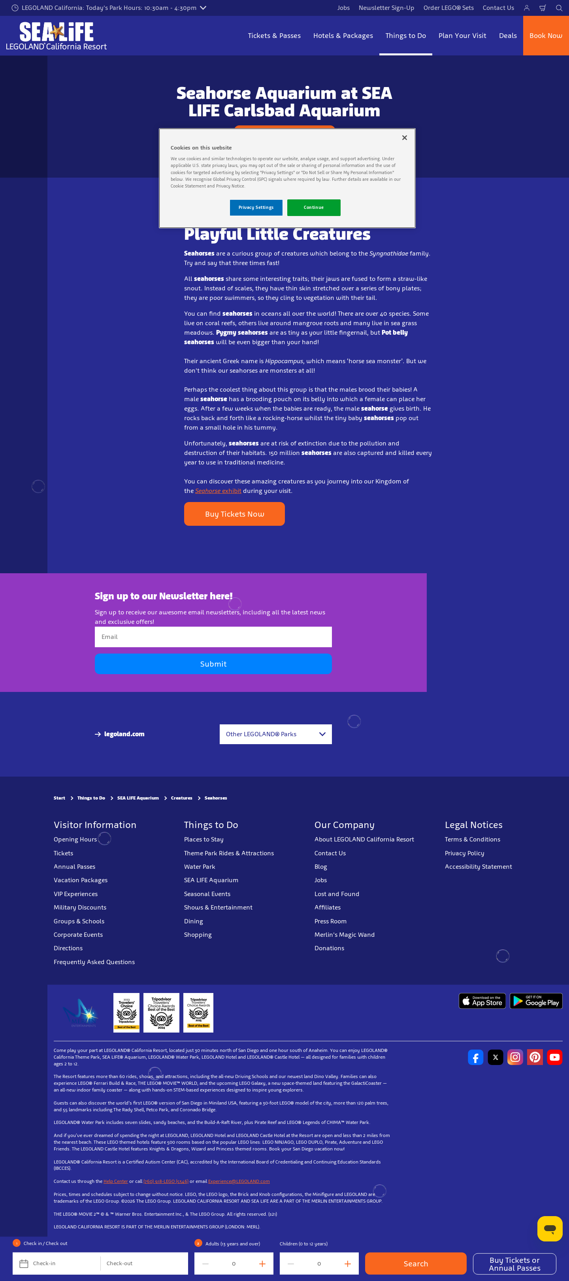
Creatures (181, 798)
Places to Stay (204, 839)
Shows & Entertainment (218, 907)
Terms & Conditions (472, 839)
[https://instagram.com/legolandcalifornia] (515, 1057)
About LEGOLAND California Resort (364, 839)
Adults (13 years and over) (232, 1244)
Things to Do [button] (406, 35)
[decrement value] (203, 1264)
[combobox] (276, 734)
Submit (213, 664)
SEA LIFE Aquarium (138, 798)
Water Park (199, 866)
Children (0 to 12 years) (304, 1244)
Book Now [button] (546, 35)
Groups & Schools (79, 921)
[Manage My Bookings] (526, 7)
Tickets (63, 853)
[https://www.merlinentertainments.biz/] (81, 1013)
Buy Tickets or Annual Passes (515, 1264)
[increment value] (263, 1264)
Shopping (198, 934)
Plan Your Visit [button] (462, 35)
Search (416, 1263)
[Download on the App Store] (482, 1001)
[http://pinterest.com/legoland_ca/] (535, 1057)
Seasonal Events (207, 894)
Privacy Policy (464, 853)
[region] (287, 178)
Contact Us (498, 7)
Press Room (331, 921)
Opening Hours (75, 839)
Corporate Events (78, 934)
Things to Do (91, 798)
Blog (321, 866)
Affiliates (328, 907)
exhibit (218, 491)
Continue (314, 207)
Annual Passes (74, 866)
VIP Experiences (76, 894)
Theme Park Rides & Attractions (229, 853)
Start (59, 798)
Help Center (116, 1181)
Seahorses (216, 798)
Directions (68, 948)
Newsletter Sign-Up (387, 7)
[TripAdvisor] (198, 1013)
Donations (329, 948)
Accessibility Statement (478, 866)
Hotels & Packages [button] (343, 35)
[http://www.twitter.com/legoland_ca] (495, 1057)
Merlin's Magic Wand (345, 934)
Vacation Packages (80, 880)
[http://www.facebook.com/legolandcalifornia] (476, 1057)
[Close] (404, 137)
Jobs (343, 7)
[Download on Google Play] (536, 1001)
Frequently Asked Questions (94, 962)
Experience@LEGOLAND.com (239, 1181)
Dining (193, 921)
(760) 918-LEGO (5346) (165, 1181)
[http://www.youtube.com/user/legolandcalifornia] (555, 1057)
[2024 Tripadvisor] (161, 1013)
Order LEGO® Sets (449, 7)
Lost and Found (337, 894)
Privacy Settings (256, 207)
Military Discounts (80, 907)
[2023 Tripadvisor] (126, 1013)
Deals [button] (508, 35)
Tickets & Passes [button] (274, 35)
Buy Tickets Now (234, 514)
